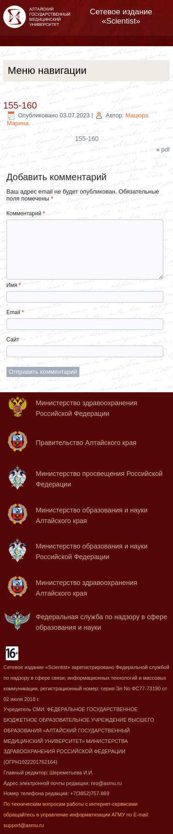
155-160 (20, 105)
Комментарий (25, 213)
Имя (13, 285)
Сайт (12, 339)
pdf (165, 149)
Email (15, 312)
